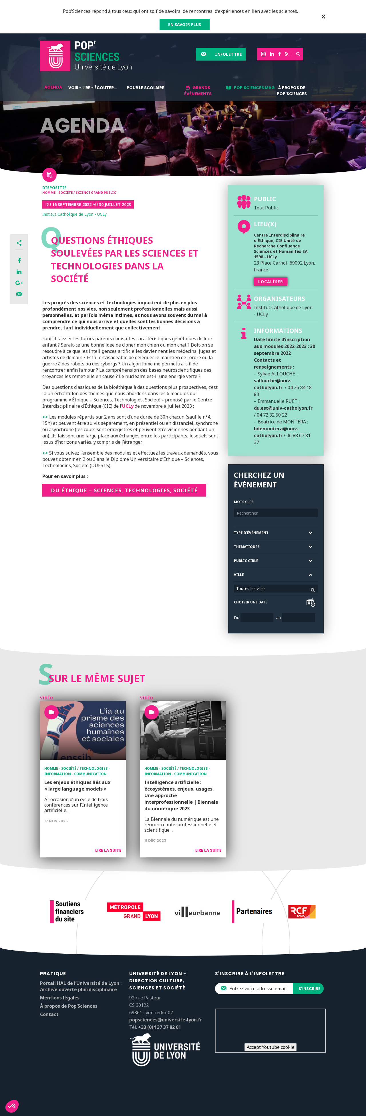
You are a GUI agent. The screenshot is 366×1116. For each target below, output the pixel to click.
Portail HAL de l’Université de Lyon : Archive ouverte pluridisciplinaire (81, 986)
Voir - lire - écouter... (92, 88)
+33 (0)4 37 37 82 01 (159, 1027)
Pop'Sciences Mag (254, 88)
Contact (49, 1014)
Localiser (270, 281)
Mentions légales (59, 998)
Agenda (53, 87)
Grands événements (198, 91)
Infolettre (228, 54)
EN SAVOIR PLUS (184, 24)
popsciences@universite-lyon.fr (165, 1020)
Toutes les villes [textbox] (251, 588)
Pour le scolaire (145, 88)
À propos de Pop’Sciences (292, 91)
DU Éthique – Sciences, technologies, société (124, 490)
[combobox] (276, 589)
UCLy (128, 406)
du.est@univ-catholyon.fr (283, 408)
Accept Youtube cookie (271, 1047)
